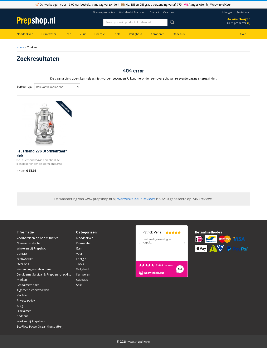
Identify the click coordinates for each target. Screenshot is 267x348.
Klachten (22, 295)
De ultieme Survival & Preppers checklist (44, 274)
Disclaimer (24, 311)
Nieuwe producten (104, 12)
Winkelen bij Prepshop (132, 12)
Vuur (83, 34)
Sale (243, 34)
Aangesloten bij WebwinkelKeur (210, 4)
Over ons (168, 12)
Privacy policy (26, 300)
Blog (20, 306)
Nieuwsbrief (25, 259)
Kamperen (157, 34)
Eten (68, 34)
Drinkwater (48, 34)
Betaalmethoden (28, 285)
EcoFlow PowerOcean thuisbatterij (40, 326)
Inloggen (227, 12)
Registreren (243, 12)
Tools (117, 34)
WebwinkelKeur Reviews (136, 199)
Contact (154, 12)
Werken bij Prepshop (31, 321)
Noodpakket (25, 34)
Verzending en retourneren (35, 269)
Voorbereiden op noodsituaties (37, 238)
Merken (22, 280)
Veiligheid (135, 34)
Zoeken (171, 22)
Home (20, 47)
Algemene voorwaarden (33, 290)
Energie (99, 34)
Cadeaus (179, 34)
